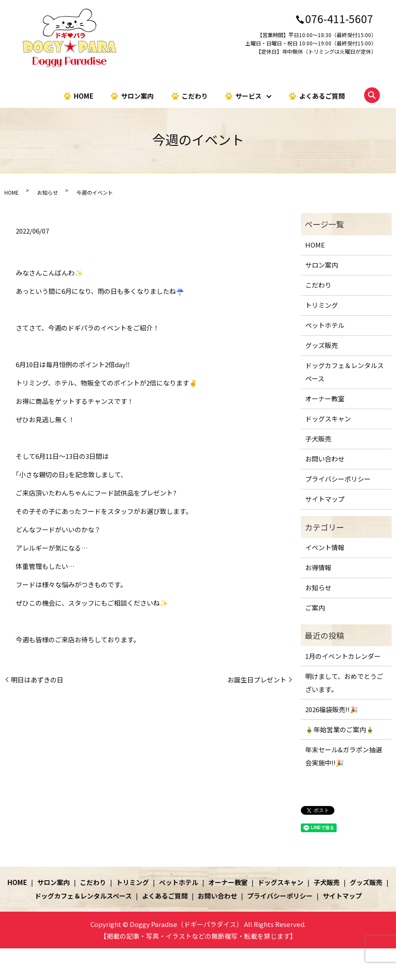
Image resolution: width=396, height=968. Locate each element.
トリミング (321, 305)
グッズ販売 (321, 345)
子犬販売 (318, 438)
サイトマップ (324, 498)
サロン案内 (137, 95)
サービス (248, 95)
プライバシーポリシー (338, 478)
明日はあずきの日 (37, 679)
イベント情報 (324, 547)
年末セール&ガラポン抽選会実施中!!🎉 (343, 756)
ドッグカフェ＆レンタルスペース (344, 372)
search (372, 95)
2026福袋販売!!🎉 (331, 709)
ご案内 (315, 607)
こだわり (195, 95)
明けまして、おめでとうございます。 (344, 683)
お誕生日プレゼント (256, 679)
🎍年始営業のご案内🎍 (339, 729)
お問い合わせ (324, 458)
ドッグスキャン (328, 418)
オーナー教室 (324, 398)
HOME (83, 95)
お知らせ (47, 192)
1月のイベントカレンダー (343, 656)
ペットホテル (324, 325)
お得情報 (318, 567)
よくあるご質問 (322, 95)
